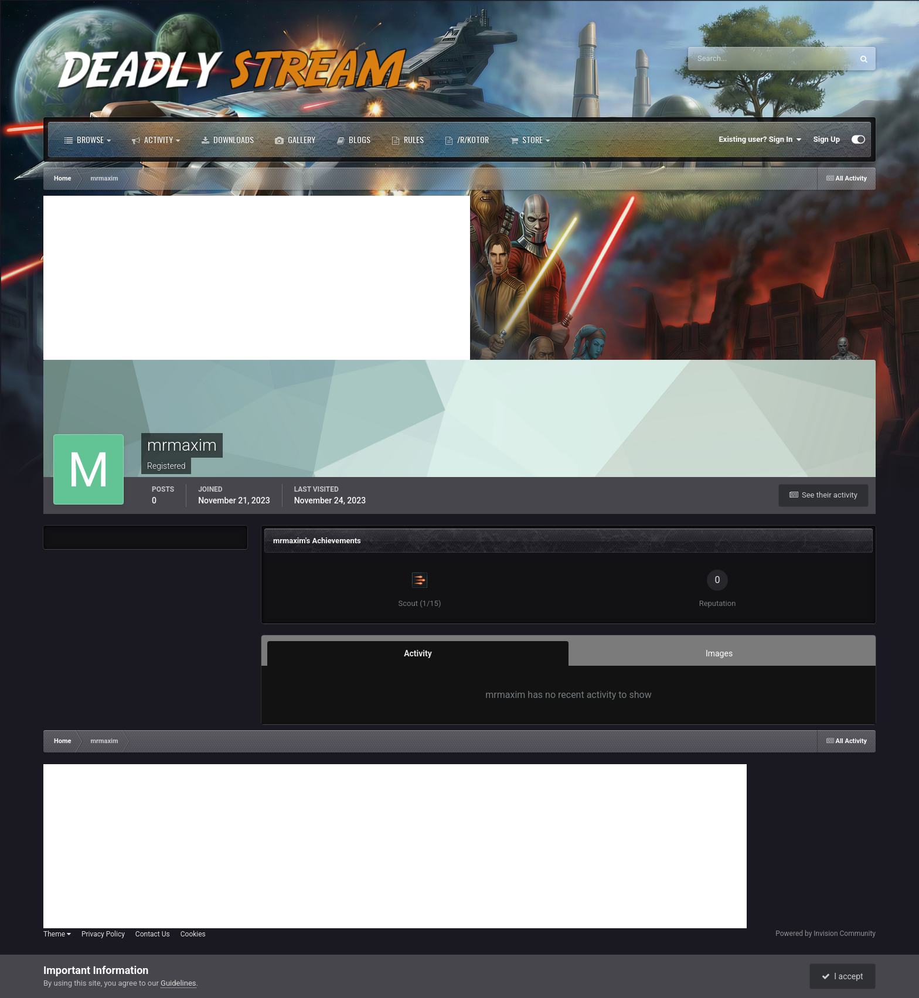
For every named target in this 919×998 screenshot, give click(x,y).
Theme (57, 934)
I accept (842, 976)
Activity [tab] (418, 653)
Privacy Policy (103, 934)
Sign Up (827, 139)
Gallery (295, 139)
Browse (87, 139)
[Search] (734, 58)
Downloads (227, 139)
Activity (155, 139)
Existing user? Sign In (760, 139)
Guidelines (178, 983)
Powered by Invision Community (825, 933)
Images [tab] (719, 653)
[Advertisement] (256, 278)
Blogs (353, 139)
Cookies (193, 934)
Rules (407, 139)
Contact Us (152, 934)
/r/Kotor (466, 139)
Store (529, 139)
